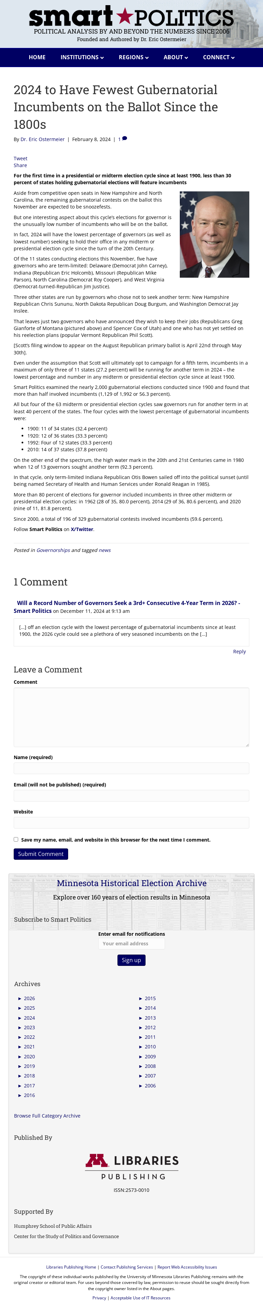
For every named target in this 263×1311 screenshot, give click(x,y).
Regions (131, 57)
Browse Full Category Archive (47, 1115)
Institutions (80, 57)
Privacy (99, 1298)
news (105, 550)
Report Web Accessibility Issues (187, 1267)
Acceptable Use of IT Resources (141, 1298)
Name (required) (33, 757)
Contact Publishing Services (127, 1267)
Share (20, 165)
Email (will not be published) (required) (60, 784)
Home (37, 57)
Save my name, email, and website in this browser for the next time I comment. (116, 839)
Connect (216, 57)
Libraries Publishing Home (71, 1267)
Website (23, 811)
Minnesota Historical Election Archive (131, 883)
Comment (25, 682)
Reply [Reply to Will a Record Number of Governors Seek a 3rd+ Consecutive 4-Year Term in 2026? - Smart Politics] (239, 651)
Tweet (20, 158)
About (173, 57)
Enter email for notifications (131, 940)
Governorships (53, 550)
